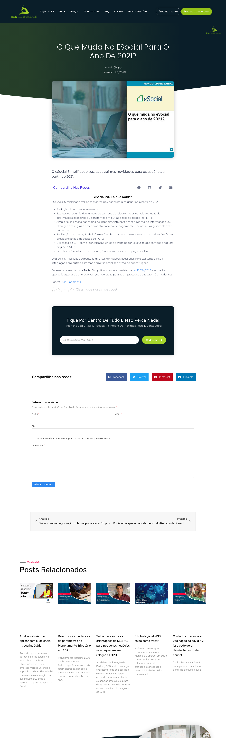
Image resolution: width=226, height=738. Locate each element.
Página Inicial (47, 11)
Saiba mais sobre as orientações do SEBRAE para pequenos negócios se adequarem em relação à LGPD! (113, 645)
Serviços (74, 11)
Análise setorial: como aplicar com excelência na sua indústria (35, 641)
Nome (35, 413)
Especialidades (91, 11)
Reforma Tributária (137, 11)
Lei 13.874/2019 (141, 270)
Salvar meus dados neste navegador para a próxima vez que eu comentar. (73, 438)
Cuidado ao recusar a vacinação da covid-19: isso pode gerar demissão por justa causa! (188, 645)
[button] (138, 187)
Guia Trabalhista (70, 281)
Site (34, 426)
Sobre (62, 11)
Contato (118, 11)
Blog (106, 11)
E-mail (118, 413)
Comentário (38, 445)
